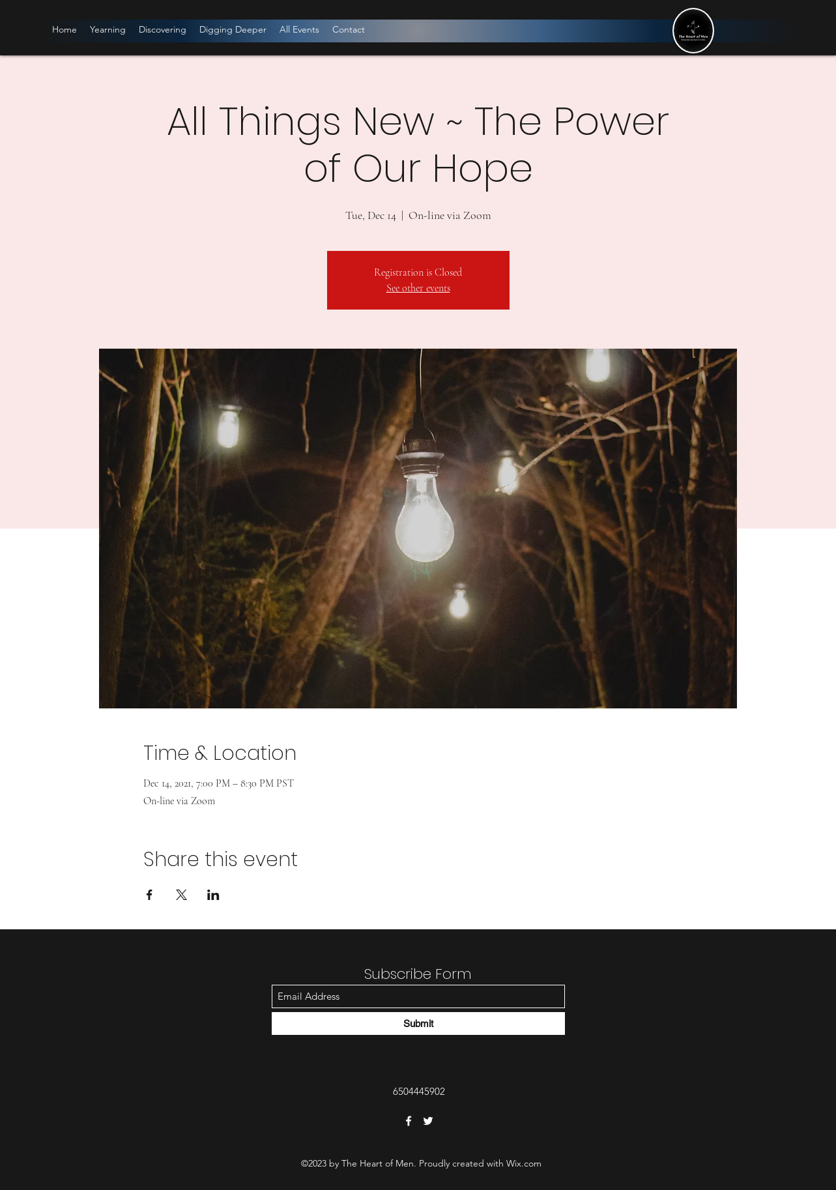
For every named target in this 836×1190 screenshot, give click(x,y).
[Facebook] (408, 1120)
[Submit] (418, 1023)
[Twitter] (428, 1120)
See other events (418, 288)
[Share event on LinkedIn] (213, 895)
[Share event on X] (181, 895)
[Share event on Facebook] (149, 895)
